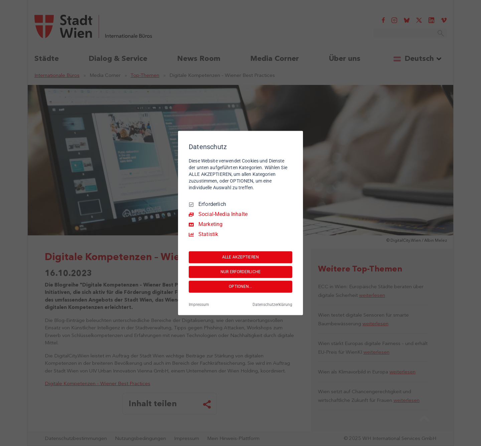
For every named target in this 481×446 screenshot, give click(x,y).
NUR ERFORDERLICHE (240, 271)
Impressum (199, 305)
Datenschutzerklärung (272, 305)
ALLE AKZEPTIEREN (240, 257)
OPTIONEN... (240, 286)
